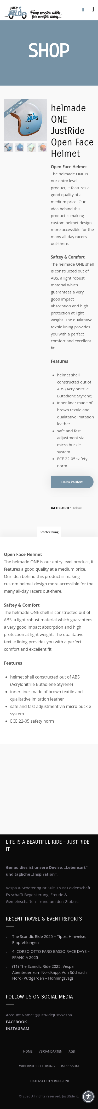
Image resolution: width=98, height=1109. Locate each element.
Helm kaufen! (72, 482)
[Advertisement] (49, 782)
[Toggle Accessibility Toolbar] (88, 1096)
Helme (77, 508)
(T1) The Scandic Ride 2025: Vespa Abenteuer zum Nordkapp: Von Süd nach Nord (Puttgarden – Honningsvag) (49, 972)
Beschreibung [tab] (48, 532)
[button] (9, 1099)
